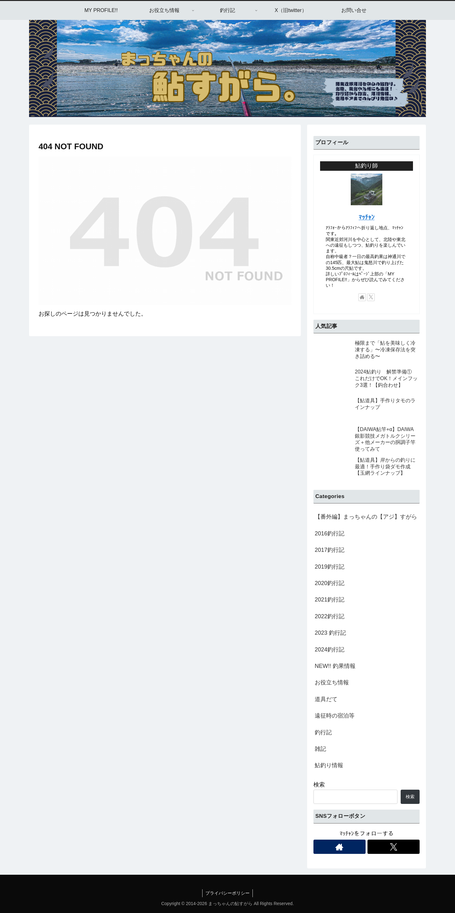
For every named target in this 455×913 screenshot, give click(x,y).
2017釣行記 (329, 550)
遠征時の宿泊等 (335, 716)
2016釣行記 (329, 533)
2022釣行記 (329, 616)
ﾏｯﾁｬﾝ (366, 217)
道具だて (326, 699)
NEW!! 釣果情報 (335, 666)
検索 (319, 784)
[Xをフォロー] (371, 297)
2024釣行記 (329, 649)
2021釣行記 (329, 599)
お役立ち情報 (332, 682)
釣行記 (323, 732)
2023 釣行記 (330, 633)
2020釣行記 (329, 583)
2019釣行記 (329, 567)
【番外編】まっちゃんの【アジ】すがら (366, 517)
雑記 (320, 749)
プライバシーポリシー (227, 893)
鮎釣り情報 (329, 765)
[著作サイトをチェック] (362, 297)
